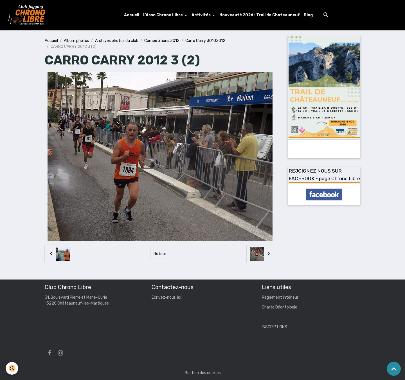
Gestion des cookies (202, 372)
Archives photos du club (116, 40)
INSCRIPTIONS (274, 327)
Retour (160, 253)
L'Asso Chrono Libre (163, 15)
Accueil (131, 15)
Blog (308, 15)
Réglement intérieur (280, 297)
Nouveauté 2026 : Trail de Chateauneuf (259, 15)
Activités (202, 15)
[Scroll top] (394, 369)
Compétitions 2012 (161, 40)
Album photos (76, 40)
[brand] (26, 15)
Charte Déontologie (279, 307)
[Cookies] (12, 368)
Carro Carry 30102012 (205, 40)
